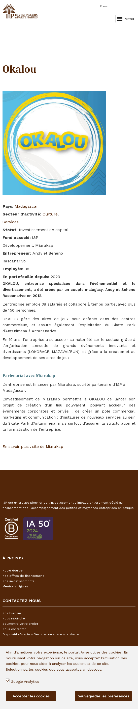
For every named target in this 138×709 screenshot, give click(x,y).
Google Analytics (25, 681)
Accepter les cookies (31, 696)
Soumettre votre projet (20, 623)
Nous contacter (14, 629)
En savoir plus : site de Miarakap (33, 446)
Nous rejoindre (14, 618)
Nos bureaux (12, 613)
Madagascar (26, 206)
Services (11, 222)
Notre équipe (13, 570)
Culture (50, 214)
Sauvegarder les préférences (103, 696)
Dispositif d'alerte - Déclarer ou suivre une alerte (41, 634)
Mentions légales (15, 586)
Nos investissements (18, 581)
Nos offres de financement (23, 576)
